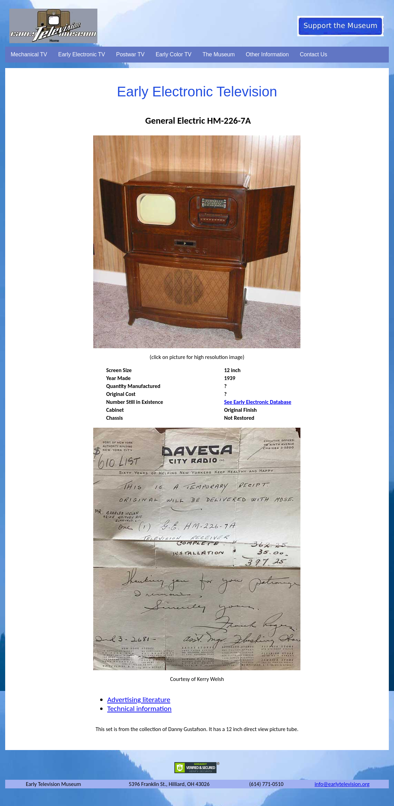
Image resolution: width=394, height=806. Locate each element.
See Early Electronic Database (257, 402)
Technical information (139, 708)
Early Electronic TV (81, 54)
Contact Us (313, 54)
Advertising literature (138, 699)
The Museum (218, 54)
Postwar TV (130, 54)
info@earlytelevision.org (342, 784)
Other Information (267, 54)
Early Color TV (174, 54)
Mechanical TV (29, 54)
